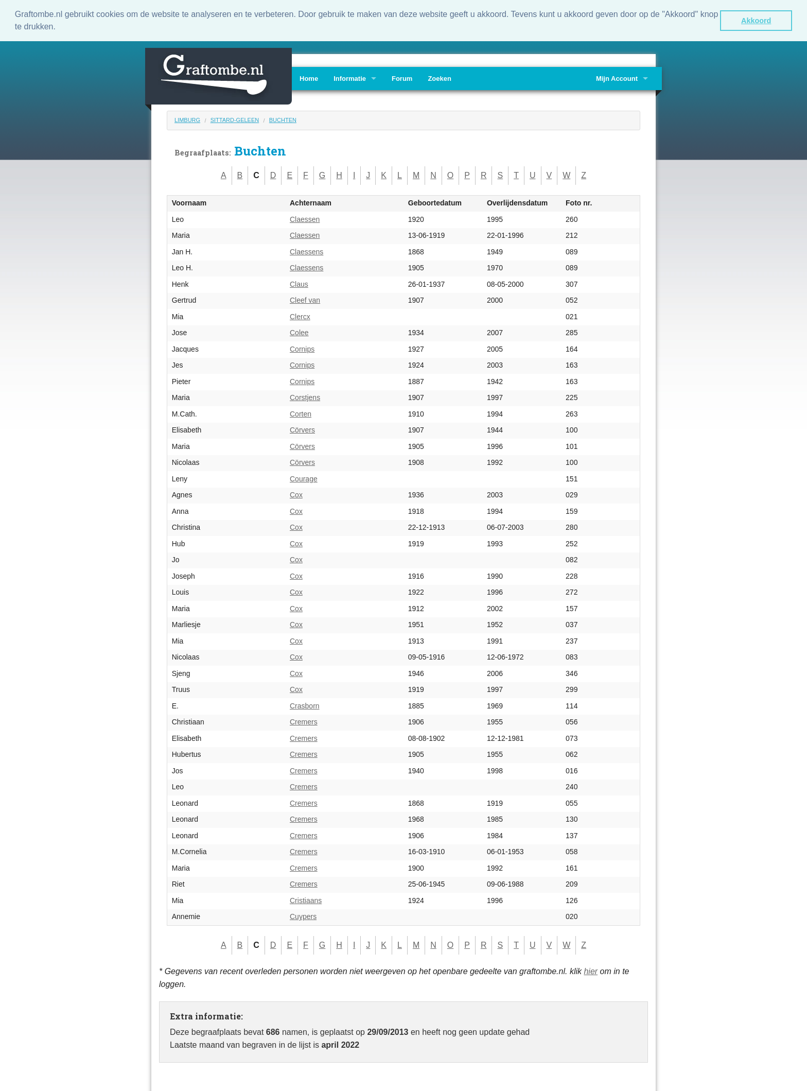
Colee (299, 332)
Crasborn (305, 705)
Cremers (304, 721)
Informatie (350, 77)
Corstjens (305, 397)
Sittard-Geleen (234, 119)
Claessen (305, 218)
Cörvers (302, 429)
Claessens (306, 251)
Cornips (302, 348)
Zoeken (439, 77)
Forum (402, 77)
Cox (296, 494)
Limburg (187, 119)
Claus (299, 283)
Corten (300, 413)
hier (591, 970)
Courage (304, 478)
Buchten (282, 119)
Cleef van (305, 300)
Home (309, 77)
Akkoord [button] (756, 20)
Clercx (300, 315)
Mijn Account (617, 77)
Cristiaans (306, 899)
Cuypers (303, 916)
